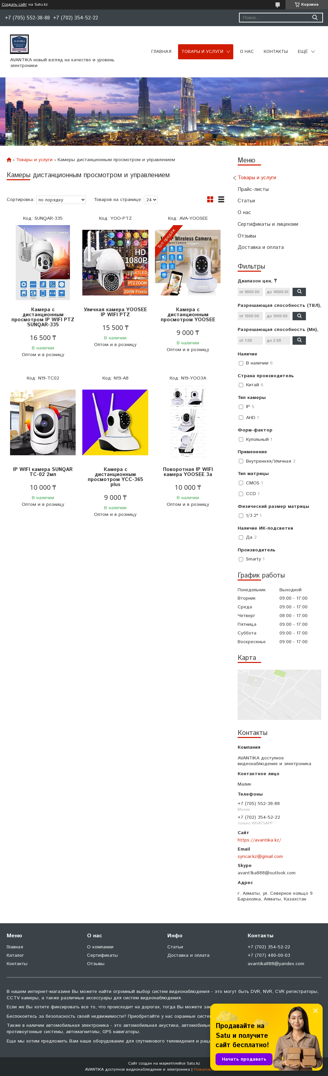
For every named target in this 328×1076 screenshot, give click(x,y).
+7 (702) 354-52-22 (269, 947)
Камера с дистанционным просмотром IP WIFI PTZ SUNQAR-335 (42, 317)
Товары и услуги (202, 52)
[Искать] (314, 17)
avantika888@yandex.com (276, 963)
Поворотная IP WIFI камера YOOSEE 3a (188, 472)
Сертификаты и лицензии (268, 224)
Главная (161, 52)
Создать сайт (14, 4)
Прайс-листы (253, 189)
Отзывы (247, 236)
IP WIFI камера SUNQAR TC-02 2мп (43, 472)
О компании (100, 947)
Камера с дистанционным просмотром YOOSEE (188, 314)
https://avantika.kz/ (259, 840)
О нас (247, 52)
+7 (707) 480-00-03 (269, 955)
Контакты (276, 52)
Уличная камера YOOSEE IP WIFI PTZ (115, 312)
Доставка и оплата (261, 247)
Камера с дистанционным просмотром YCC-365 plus (115, 477)
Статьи (246, 200)
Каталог (15, 955)
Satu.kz (193, 1063)
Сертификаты (102, 955)
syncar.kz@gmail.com (260, 856)
